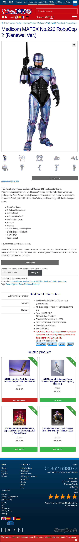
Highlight (39, 281)
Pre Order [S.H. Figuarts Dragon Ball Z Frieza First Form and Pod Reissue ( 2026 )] (57, 449)
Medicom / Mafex (29, 23)
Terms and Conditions (9, 497)
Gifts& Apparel (67, 2)
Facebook (52, 344)
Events (23, 482)
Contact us (5, 508)
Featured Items (29, 281)
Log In (3, 471)
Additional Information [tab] (18, 296)
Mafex (20, 284)
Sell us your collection (28, 476)
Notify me (35, 273)
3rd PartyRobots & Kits (43, 2)
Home (2, 17)
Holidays (4, 514)
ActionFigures (51, 2)
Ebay (20, 530)
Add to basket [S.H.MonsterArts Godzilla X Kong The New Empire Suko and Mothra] (19, 400)
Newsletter (24, 479)
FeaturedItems (11, 2)
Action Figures (15, 23)
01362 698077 (61, 468)
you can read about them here (29, 537)
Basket (4, 476)
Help (3, 505)
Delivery (4, 494)
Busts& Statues (59, 2)
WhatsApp (41, 344)
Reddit (70, 344)
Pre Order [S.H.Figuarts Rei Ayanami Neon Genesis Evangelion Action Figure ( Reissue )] (57, 400)
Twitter (62, 344)
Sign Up (4, 474)
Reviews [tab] (24, 310)
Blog (22, 488)
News (12, 17)
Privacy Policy (6, 511)
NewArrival (4, 2)
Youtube (15, 530)
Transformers (32, 2)
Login (8, 17)
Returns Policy (6, 500)
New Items (24, 471)
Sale (25, 2)
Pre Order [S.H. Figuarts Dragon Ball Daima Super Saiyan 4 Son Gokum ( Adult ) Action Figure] (19, 449)
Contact (5, 17)
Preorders (19, 2)
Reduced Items (26, 474)
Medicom (27, 284)
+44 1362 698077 (54, 472)
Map (76, 492)
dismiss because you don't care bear (60, 537)
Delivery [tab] (25, 303)
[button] (74, 45)
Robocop (36, 284)
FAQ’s (3, 502)
